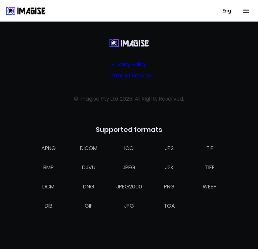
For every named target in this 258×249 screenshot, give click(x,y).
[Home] (25, 10)
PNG (169, 186)
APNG (48, 148)
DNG (88, 186)
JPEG (129, 167)
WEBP (210, 186)
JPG (129, 206)
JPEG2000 (129, 186)
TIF (209, 148)
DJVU (88, 167)
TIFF (210, 167)
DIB (48, 206)
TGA (169, 206)
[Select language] (226, 10)
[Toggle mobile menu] (246, 10)
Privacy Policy (129, 64)
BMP (48, 167)
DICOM (88, 148)
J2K (169, 167)
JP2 (169, 148)
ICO (129, 148)
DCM (48, 186)
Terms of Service (129, 75)
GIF (89, 206)
